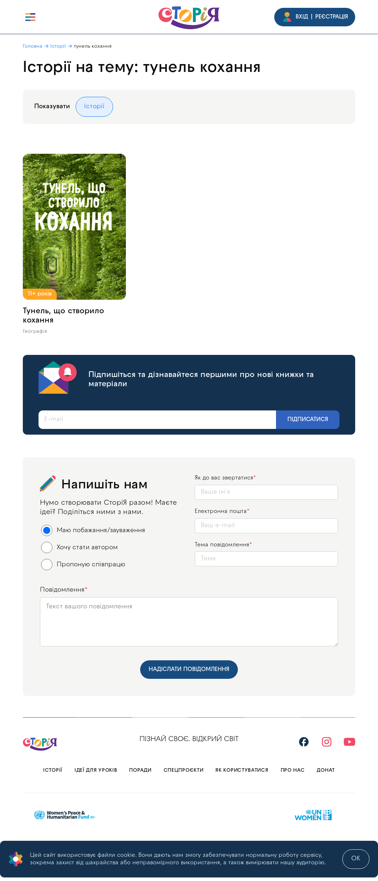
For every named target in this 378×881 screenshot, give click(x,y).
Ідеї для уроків (96, 770)
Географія (35, 331)
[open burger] (30, 17)
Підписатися (307, 420)
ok (356, 859)
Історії (58, 46)
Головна (32, 46)
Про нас (293, 770)
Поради (140, 770)
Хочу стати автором (79, 547)
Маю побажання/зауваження (93, 530)
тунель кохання (93, 46)
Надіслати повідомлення (189, 669)
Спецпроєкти (184, 770)
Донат (326, 770)
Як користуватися (241, 770)
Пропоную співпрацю (83, 564)
